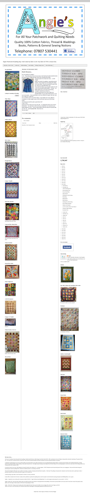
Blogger (54, 491)
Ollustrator (47, 491)
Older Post (55, 123)
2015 (63, 184)
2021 (63, 174)
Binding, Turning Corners (39, 65)
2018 (63, 179)
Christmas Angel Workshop (67, 208)
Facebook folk (33, 108)
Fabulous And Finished (66, 205)
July (63, 217)
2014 (63, 228)
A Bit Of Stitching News (67, 188)
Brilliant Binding (24, 65)
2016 (63, 182)
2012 (63, 232)
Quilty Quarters (65, 193)
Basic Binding (31, 65)
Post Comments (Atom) (31, 125)
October (64, 212)
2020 (63, 175)
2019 (63, 177)
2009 (63, 237)
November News (65, 210)
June (64, 218)
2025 (63, 167)
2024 (63, 169)
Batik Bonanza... (65, 200)
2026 (63, 166)
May (64, 220)
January (64, 226)
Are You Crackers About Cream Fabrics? (69, 206)
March (64, 223)
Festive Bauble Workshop (67, 203)
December (64, 185)
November (65, 187)
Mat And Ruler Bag (49, 65)
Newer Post (24, 123)
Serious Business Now (66, 190)
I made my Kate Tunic (34, 77)
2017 (63, 180)
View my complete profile (64, 261)
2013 (63, 230)
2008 (63, 238)
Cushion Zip (17, 65)
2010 (63, 235)
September (65, 213)
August (64, 215)
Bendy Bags (65, 196)
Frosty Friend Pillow (66, 191)
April (64, 221)
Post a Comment (26, 120)
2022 (63, 172)
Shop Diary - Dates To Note (8, 65)
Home (40, 123)
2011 (63, 233)
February (64, 225)
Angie (70, 255)
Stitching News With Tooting (67, 195)
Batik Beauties (65, 198)
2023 (63, 171)
